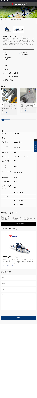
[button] (2, 105)
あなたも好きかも (12, 76)
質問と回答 (9, 80)
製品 (4, 20)
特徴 (6, 66)
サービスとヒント (12, 73)
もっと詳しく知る (8, 265)
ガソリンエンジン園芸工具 (16, 20)
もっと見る (5, 113)
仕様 (6, 69)
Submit (18, 318)
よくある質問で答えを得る (18, 223)
